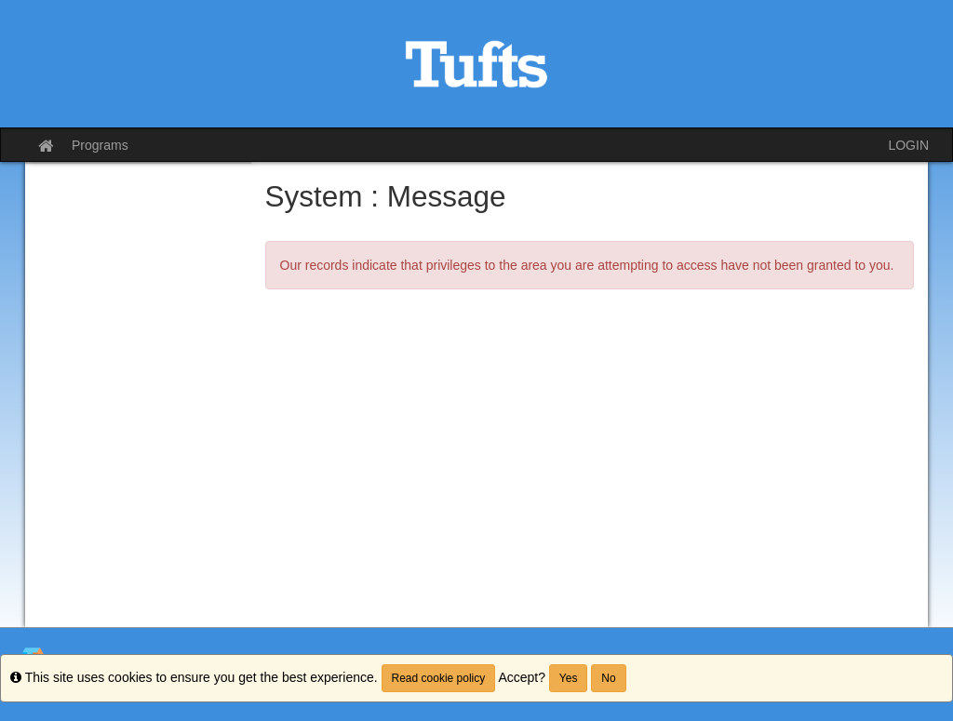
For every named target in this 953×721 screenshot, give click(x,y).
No (608, 678)
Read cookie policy (439, 678)
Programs (100, 145)
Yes (568, 678)
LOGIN (908, 145)
